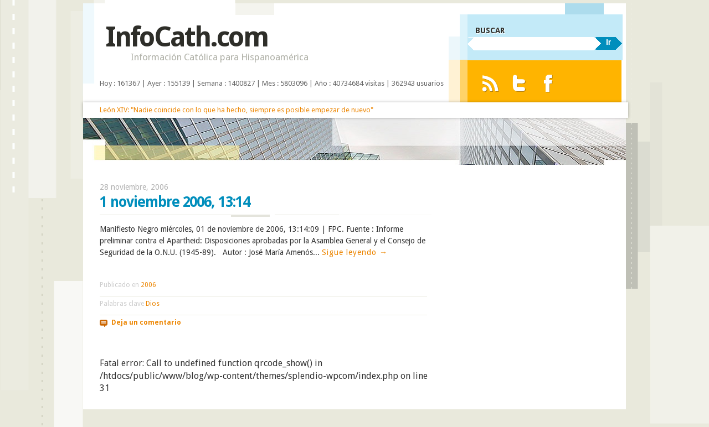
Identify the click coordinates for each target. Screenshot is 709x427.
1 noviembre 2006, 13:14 (175, 202)
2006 (148, 285)
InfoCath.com (186, 36)
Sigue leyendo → (355, 252)
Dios (153, 304)
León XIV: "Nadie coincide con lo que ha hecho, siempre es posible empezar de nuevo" (236, 110)
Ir (608, 42)
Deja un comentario (146, 322)
